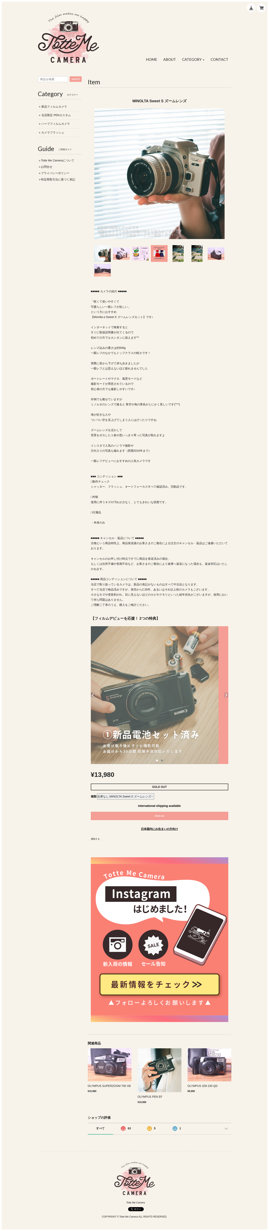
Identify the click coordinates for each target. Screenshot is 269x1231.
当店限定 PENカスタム (56, 115)
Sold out (159, 816)
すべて (100, 1128)
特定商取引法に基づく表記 (58, 179)
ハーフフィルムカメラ (55, 123)
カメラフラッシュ (52, 132)
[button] (193, 59)
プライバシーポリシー (55, 173)
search (75, 79)
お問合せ (46, 166)
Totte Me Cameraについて (57, 160)
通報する (95, 839)
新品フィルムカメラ (54, 106)
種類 (94, 796)
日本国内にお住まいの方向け (159, 829)
